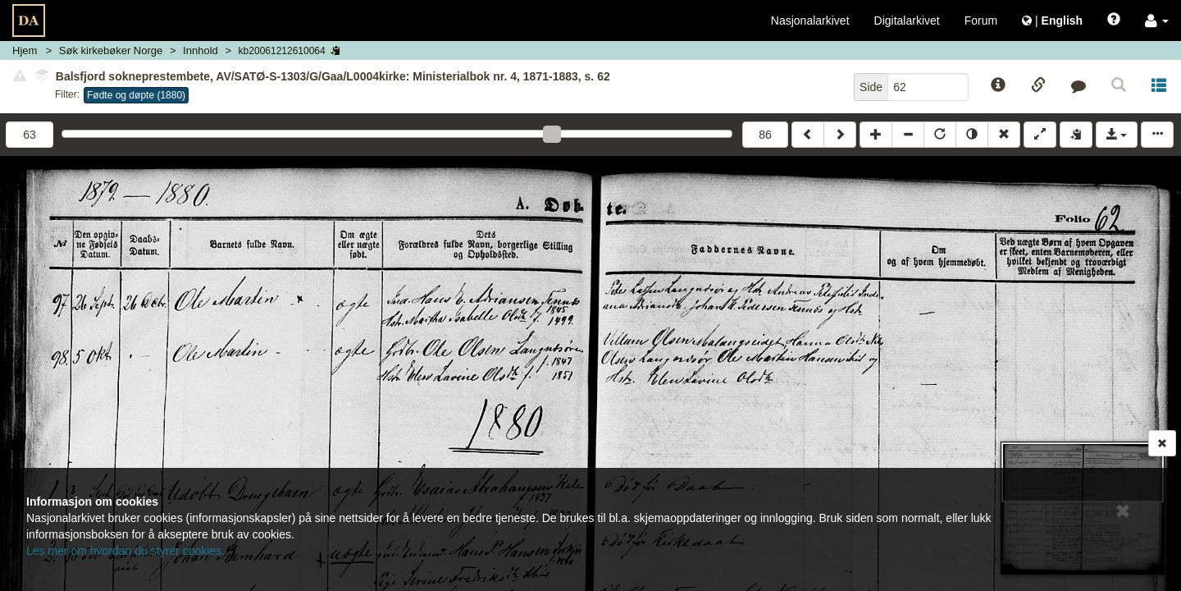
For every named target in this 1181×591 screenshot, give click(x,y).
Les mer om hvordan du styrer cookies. (125, 550)
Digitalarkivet (907, 20)
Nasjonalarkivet (810, 20)
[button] (1157, 20)
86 (765, 134)
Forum (980, 20)
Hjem (24, 50)
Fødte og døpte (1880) (136, 95)
